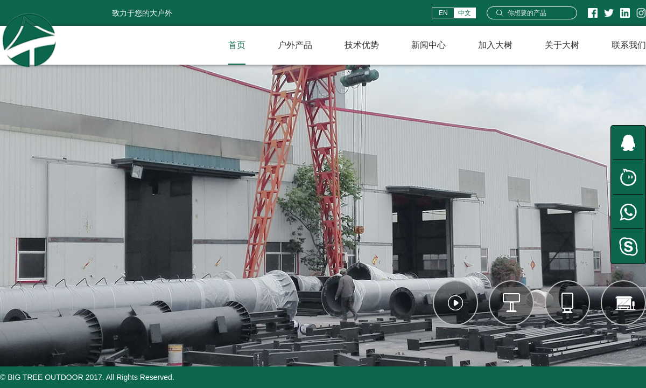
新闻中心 (428, 45)
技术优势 (362, 45)
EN (443, 13)
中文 (464, 13)
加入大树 (495, 45)
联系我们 (629, 45)
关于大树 (562, 45)
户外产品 (295, 45)
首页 (236, 45)
